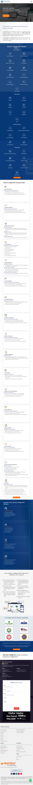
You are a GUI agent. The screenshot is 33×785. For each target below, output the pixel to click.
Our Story (2, 767)
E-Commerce (2, 753)
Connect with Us (17, 177)
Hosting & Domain (3, 751)
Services (5, 697)
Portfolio (8, 767)
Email (4, 689)
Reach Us (15, 767)
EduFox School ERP (3, 729)
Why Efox (5, 767)
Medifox (2, 738)
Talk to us (6, 15)
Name (4, 685)
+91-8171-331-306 (5, 675)
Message (5, 701)
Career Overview (18, 756)
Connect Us (16, 770)
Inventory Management (20, 732)
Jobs (17, 758)
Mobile (5, 693)
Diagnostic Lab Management (20, 729)
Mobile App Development (4, 750)
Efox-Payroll (2, 732)
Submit (16, 708)
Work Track (2, 736)
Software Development (4, 747)
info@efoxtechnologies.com (7, 671)
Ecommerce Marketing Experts (21, 751)
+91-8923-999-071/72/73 (21, 670)
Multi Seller (18, 750)
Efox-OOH (2, 735)
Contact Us (11, 767)
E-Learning (2, 739)
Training (17, 759)
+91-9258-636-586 (5, 670)
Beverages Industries (19, 747)
